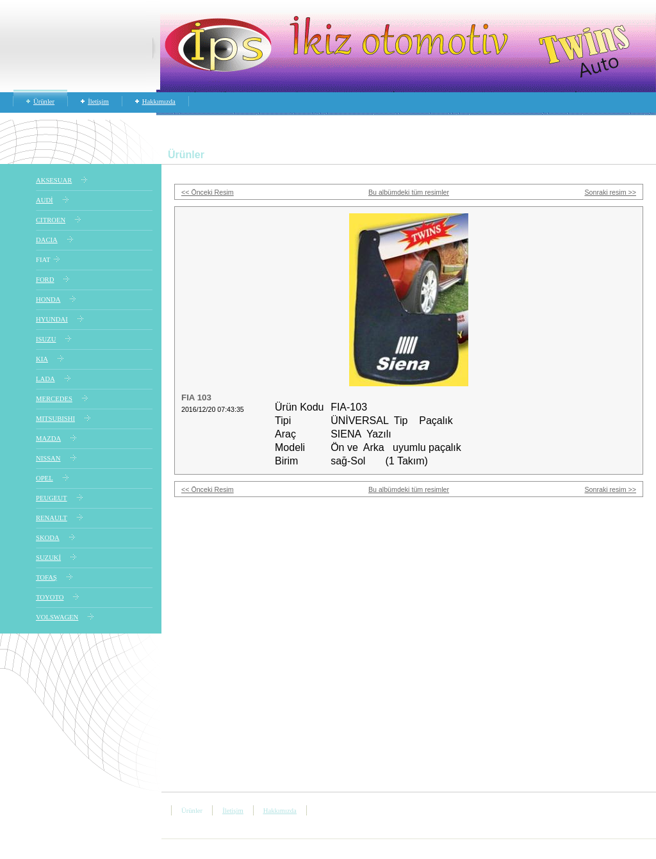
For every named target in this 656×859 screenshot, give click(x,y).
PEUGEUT (51, 498)
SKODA (48, 537)
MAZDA (48, 438)
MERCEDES (54, 398)
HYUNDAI (52, 319)
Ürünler (43, 101)
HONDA (48, 299)
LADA (45, 378)
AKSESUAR (54, 180)
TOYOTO (49, 597)
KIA (42, 359)
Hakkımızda (159, 101)
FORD (45, 279)
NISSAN (48, 458)
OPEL (44, 478)
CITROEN (50, 220)
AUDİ (44, 200)
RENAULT (51, 517)
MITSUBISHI (55, 418)
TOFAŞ (46, 577)
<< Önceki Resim (207, 192)
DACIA (47, 239)
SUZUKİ (48, 557)
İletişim (98, 101)
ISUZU (46, 339)
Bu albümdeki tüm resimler (408, 192)
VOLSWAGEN (57, 617)
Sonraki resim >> (610, 192)
